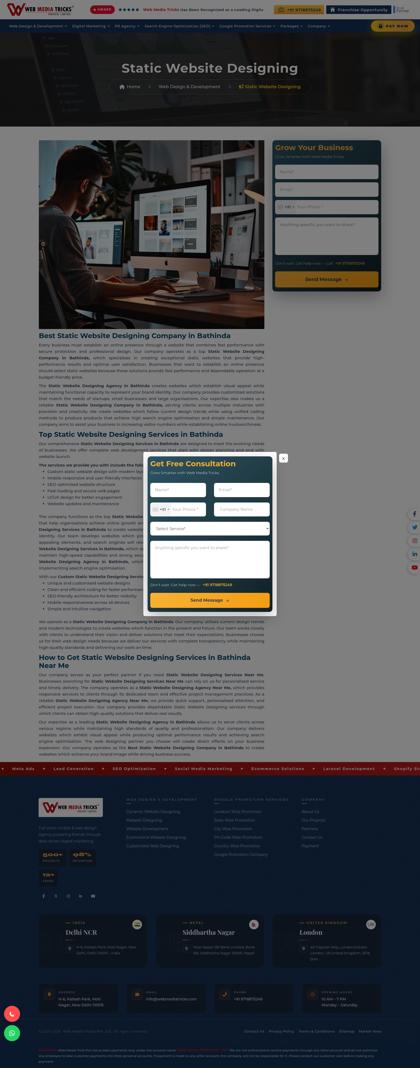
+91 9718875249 (217, 584)
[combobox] (161, 509)
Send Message (206, 600)
